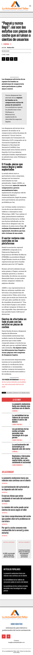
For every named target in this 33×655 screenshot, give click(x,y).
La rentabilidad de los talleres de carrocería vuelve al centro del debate (20, 418)
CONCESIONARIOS (17, 465)
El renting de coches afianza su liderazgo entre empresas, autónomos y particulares (24, 553)
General (15, 411)
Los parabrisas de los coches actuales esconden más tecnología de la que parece (20, 433)
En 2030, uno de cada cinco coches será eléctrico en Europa (9, 554)
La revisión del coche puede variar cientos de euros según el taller (15, 508)
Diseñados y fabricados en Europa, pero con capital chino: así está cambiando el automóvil (21, 459)
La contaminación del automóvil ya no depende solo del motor (21, 446)
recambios (10, 392)
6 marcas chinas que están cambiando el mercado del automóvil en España (16, 498)
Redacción (10, 47)
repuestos (17, 392)
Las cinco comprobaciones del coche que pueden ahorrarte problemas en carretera (16, 519)
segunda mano (25, 392)
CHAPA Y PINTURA (17, 424)
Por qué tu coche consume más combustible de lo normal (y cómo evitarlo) (15, 530)
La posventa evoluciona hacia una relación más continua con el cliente (21, 406)
